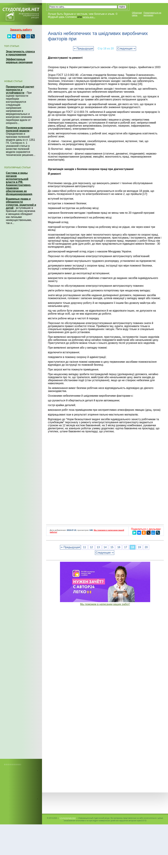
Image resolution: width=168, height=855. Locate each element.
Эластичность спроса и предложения (20, 53)
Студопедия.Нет (67, 817)
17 (125, 547)
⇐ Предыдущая (83, 48)
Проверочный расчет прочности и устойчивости (20, 89)
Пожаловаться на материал (152, 13)
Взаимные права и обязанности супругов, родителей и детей (21, 203)
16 (118, 547)
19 (139, 547)
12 (91, 547)
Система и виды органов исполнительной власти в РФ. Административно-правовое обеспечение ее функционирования (19, 184)
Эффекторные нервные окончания (19, 61)
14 (105, 547)
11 (84, 547)
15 (111, 547)
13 (98, 547)
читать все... (89, 17)
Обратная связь (137, 13)
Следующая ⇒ (126, 48)
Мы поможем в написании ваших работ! (105, 604)
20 (146, 547)
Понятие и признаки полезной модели (19, 129)
